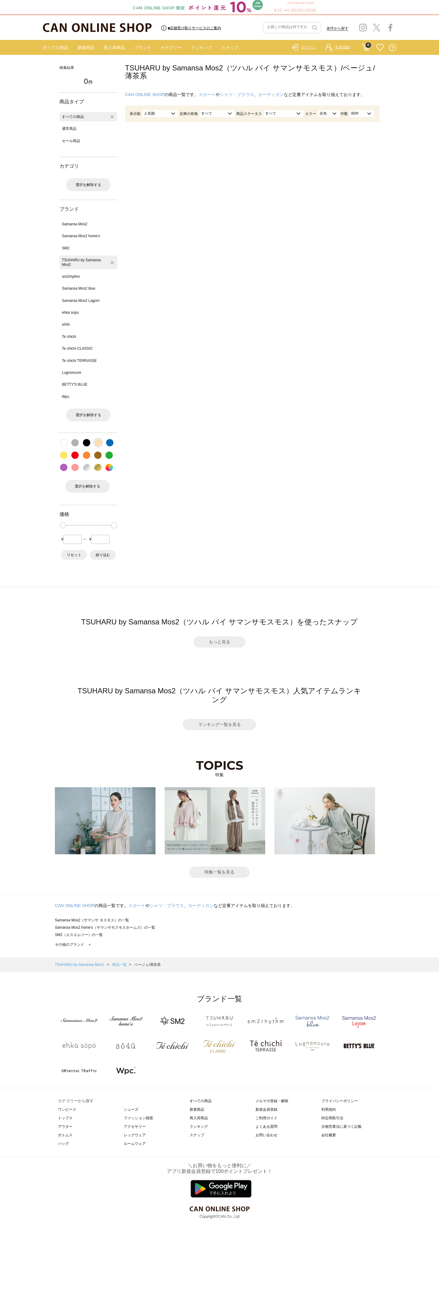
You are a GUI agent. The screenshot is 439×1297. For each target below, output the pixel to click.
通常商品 (69, 129)
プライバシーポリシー (339, 1101)
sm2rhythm (71, 276)
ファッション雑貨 (138, 1118)
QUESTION (392, 48)
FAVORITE (380, 48)
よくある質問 (266, 1126)
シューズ (131, 1109)
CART (365, 46)
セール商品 (71, 141)
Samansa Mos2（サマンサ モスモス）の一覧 (92, 920)
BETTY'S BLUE (74, 384)
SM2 (66, 248)
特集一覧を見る (219, 872)
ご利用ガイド (266, 1118)
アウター (65, 1126)
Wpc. (66, 397)
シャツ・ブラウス (237, 94)
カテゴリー (171, 47)
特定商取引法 (332, 1118)
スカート (207, 94)
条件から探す (337, 28)
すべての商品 (55, 47)
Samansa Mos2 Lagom (80, 300)
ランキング (201, 47)
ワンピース (67, 1109)
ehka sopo (70, 312)
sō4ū (66, 324)
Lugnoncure (71, 372)
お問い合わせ (266, 1135)
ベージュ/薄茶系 (147, 965)
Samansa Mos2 (74, 224)
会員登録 (342, 47)
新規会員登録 (266, 1109)
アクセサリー (135, 1126)
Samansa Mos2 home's (81, 236)
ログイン (308, 47)
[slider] (63, 525)
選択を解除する (88, 185)
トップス (65, 1118)
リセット (74, 555)
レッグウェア (135, 1135)
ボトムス (65, 1135)
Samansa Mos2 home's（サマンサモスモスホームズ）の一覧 (105, 927)
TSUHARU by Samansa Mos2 (81, 262)
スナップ (229, 47)
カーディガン (271, 94)
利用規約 (328, 1109)
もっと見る (219, 641)
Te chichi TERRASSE (79, 361)
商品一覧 (119, 965)
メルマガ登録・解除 (271, 1101)
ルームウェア (135, 1144)
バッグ (63, 1144)
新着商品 (86, 47)
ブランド (142, 47)
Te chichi (69, 336)
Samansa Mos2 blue (78, 288)
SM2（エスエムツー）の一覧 (79, 935)
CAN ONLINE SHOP (144, 94)
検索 (314, 27)
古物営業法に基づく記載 (341, 1126)
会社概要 (328, 1135)
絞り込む (103, 555)
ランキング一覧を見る (219, 724)
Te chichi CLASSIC (77, 348)
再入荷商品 (114, 47)
